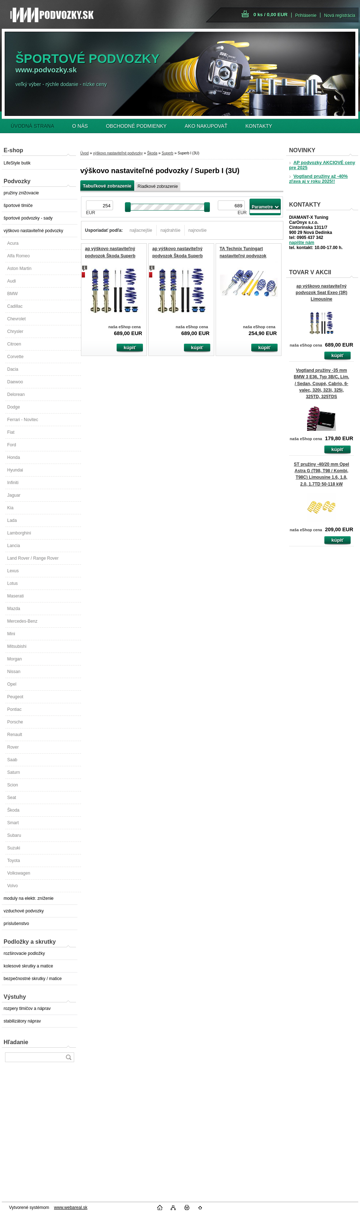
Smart (13, 822)
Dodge (13, 407)
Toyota (13, 860)
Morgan (14, 659)
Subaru (14, 835)
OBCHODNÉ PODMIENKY (136, 126)
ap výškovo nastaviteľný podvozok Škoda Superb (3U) (110, 255)
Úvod (84, 153)
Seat (11, 797)
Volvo (12, 885)
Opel (11, 684)
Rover (13, 747)
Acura (12, 243)
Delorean (16, 394)
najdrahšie (170, 230)
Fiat (10, 432)
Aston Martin (19, 268)
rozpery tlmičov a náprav (27, 1008)
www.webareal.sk (70, 1207)
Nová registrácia (339, 15)
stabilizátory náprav (22, 1021)
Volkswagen (18, 873)
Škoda (13, 810)
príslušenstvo (16, 923)
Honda (13, 457)
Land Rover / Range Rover (33, 558)
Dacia (12, 369)
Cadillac (15, 306)
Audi (11, 281)
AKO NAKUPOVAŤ (206, 126)
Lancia (13, 545)
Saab (12, 759)
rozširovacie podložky (24, 953)
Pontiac (14, 709)
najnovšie (197, 230)
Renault (14, 734)
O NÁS (80, 126)
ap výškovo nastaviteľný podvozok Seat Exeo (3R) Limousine (321, 293)
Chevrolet (16, 318)
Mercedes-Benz (22, 621)
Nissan (14, 671)
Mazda (13, 608)
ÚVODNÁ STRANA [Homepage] (32, 126)
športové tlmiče (18, 205)
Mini (11, 633)
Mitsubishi (16, 646)
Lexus (13, 570)
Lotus (12, 583)
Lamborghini (19, 533)
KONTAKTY (259, 126)
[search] (68, 1057)
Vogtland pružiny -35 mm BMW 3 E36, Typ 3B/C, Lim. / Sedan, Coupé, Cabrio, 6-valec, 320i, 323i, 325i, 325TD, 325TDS (321, 383)
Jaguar (14, 495)
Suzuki (13, 847)
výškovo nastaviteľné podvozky (33, 230)
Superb (167, 153)
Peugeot (15, 696)
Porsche (15, 722)
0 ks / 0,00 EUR (270, 14)
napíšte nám (301, 242)
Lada (12, 520)
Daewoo (15, 381)
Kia (10, 507)
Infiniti (12, 482)
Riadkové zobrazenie (158, 186)
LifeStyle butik (17, 163)
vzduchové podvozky (24, 910)
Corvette (15, 356)
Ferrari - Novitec (22, 419)
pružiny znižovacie (21, 192)
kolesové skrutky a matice (28, 966)
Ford (11, 444)
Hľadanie (16, 1042)
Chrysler (15, 331)
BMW (12, 293)
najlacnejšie (141, 230)
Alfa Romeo (18, 255)
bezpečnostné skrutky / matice (33, 978)
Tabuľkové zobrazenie (107, 186)
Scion (12, 784)
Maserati (15, 596)
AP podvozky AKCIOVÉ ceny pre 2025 (322, 165)
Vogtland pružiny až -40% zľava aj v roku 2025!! (318, 179)
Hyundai (15, 470)
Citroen (14, 344)
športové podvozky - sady (28, 218)
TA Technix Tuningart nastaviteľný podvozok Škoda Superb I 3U (243, 255)
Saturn (13, 772)
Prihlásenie (305, 15)
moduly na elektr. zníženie (29, 898)
